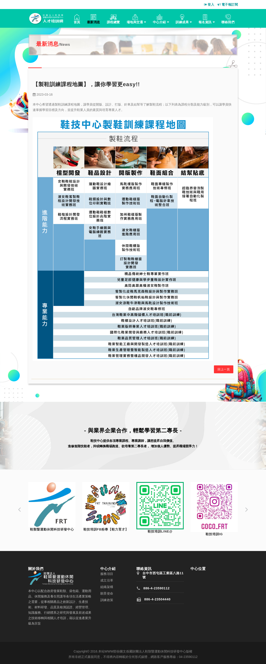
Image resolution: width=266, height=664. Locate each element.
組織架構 (106, 587)
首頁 (77, 22)
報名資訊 (205, 22)
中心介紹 (159, 22)
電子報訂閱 (228, 4)
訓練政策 (106, 600)
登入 (209, 4)
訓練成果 (182, 22)
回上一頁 (224, 369)
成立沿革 (106, 580)
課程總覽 (113, 22)
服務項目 (106, 574)
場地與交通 (135, 22)
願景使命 (106, 593)
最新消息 (93, 22)
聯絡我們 (227, 22)
